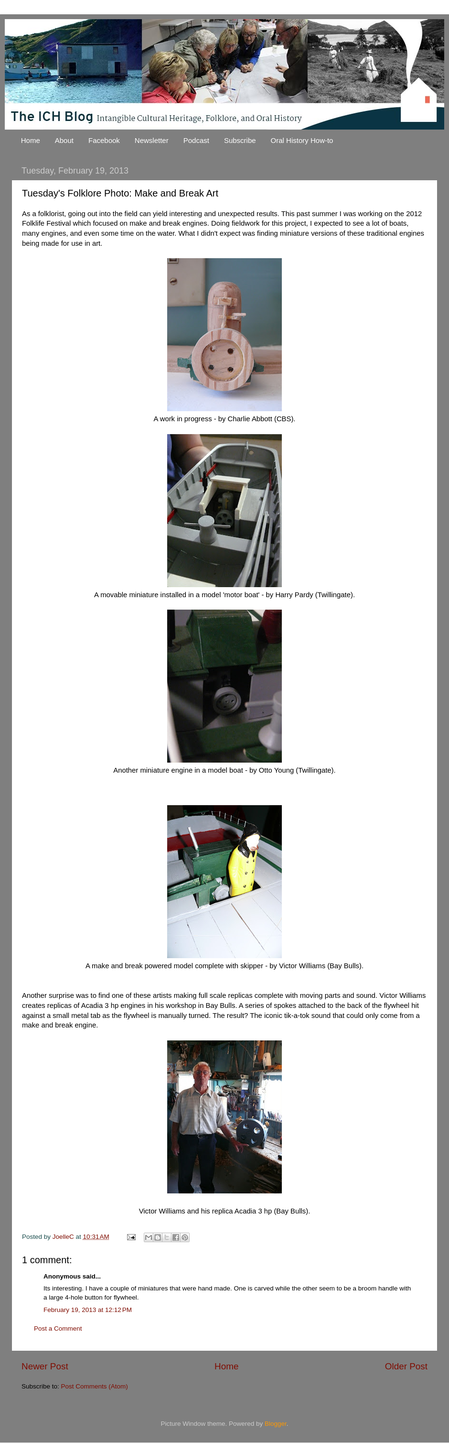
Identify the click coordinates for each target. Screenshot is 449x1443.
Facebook (104, 140)
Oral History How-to (302, 140)
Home (30, 140)
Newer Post (44, 1366)
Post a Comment (58, 1328)
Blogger (276, 1423)
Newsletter (152, 140)
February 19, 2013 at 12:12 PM (87, 1309)
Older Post (406, 1366)
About (64, 140)
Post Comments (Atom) (94, 1386)
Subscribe (240, 140)
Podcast (196, 140)
